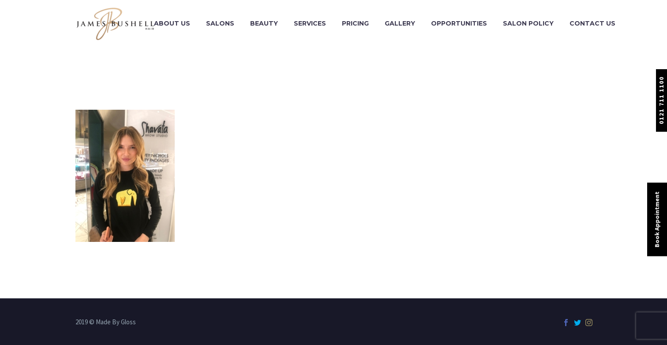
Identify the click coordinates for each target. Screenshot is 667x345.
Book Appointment (657, 219)
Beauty (264, 23)
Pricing (355, 23)
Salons (220, 23)
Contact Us (592, 23)
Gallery (400, 23)
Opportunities (459, 23)
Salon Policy (528, 23)
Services (310, 23)
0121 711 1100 (661, 100)
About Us (172, 23)
